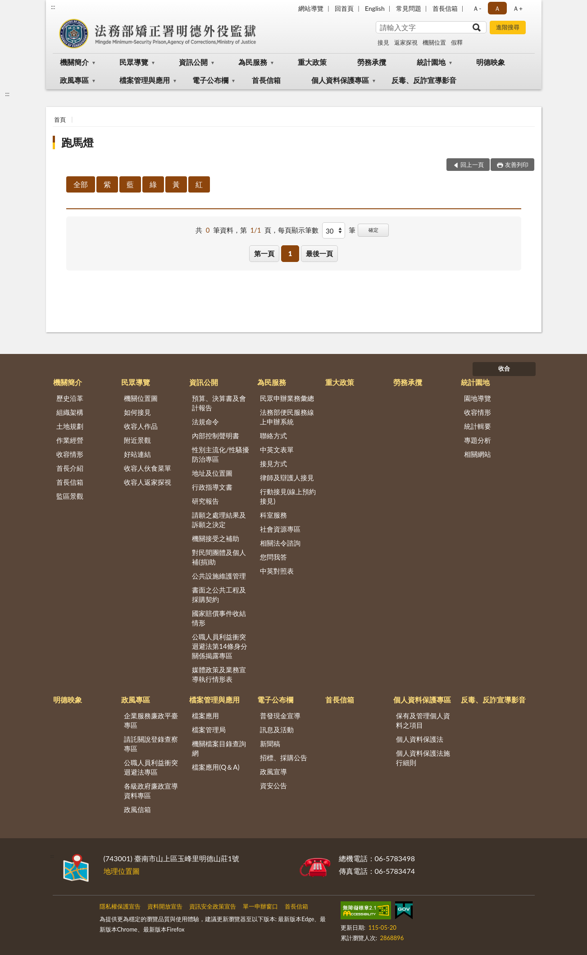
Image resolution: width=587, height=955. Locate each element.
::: (53, 6)
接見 (383, 42)
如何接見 (137, 412)
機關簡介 (74, 62)
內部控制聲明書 (215, 436)
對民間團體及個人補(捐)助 (219, 557)
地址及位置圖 (212, 473)
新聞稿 (270, 743)
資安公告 (273, 785)
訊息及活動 (277, 729)
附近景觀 (137, 440)
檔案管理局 (209, 729)
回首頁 (344, 8)
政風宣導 (273, 771)
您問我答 (273, 557)
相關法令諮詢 (280, 543)
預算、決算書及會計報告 (219, 403)
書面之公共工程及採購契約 (219, 594)
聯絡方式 (273, 436)
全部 (80, 184)
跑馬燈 (77, 142)
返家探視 (406, 42)
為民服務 (252, 62)
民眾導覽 (133, 62)
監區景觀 (69, 496)
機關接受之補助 (215, 538)
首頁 (60, 119)
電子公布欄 (210, 80)
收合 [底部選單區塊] (504, 368)
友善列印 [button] (516, 164)
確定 (373, 230)
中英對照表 (277, 571)
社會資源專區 (280, 529)
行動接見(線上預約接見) (288, 496)
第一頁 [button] (264, 253)
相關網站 (477, 454)
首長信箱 (445, 8)
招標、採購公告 (283, 757)
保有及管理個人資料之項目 (423, 720)
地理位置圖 (122, 871)
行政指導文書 (212, 487)
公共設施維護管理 (219, 576)
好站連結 (137, 454)
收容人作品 (141, 426)
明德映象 (490, 62)
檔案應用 (205, 716)
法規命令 (205, 422)
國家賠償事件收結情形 (219, 618)
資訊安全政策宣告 (212, 906)
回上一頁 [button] (472, 164)
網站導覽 (310, 8)
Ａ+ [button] (518, 8)
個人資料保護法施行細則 (423, 758)
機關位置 (434, 42)
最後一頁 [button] (319, 253)
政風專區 (74, 80)
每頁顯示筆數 (298, 230)
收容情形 (69, 454)
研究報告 (205, 501)
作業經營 (69, 440)
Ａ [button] (497, 8)
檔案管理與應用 (144, 80)
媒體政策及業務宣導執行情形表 (219, 674)
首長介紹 (69, 468)
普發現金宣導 (280, 716)
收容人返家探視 (147, 482)
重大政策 (312, 62)
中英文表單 (277, 449)
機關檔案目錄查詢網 (219, 748)
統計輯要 (477, 426)
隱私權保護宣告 (120, 906)
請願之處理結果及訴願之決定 (219, 519)
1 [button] (290, 253)
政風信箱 (137, 809)
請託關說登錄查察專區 (151, 744)
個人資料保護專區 (340, 80)
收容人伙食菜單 (147, 468)
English (375, 8)
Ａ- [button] (477, 8)
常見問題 (408, 8)
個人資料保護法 (419, 739)
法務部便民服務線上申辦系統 (287, 417)
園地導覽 (477, 398)
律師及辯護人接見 (287, 477)
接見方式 (273, 463)
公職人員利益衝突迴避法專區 (151, 767)
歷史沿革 (69, 398)
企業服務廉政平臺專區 (151, 720)
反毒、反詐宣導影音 (423, 80)
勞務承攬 (371, 62)
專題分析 (477, 440)
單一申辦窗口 (260, 906)
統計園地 (431, 62)
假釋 (457, 42)
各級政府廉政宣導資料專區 (151, 790)
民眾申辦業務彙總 (287, 398)
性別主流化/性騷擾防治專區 (220, 454)
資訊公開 (193, 62)
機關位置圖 (141, 398)
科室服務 (273, 515)
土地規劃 (69, 426)
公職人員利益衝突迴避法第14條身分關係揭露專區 (219, 646)
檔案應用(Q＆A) (215, 767)
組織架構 (69, 412)
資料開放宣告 (164, 906)
